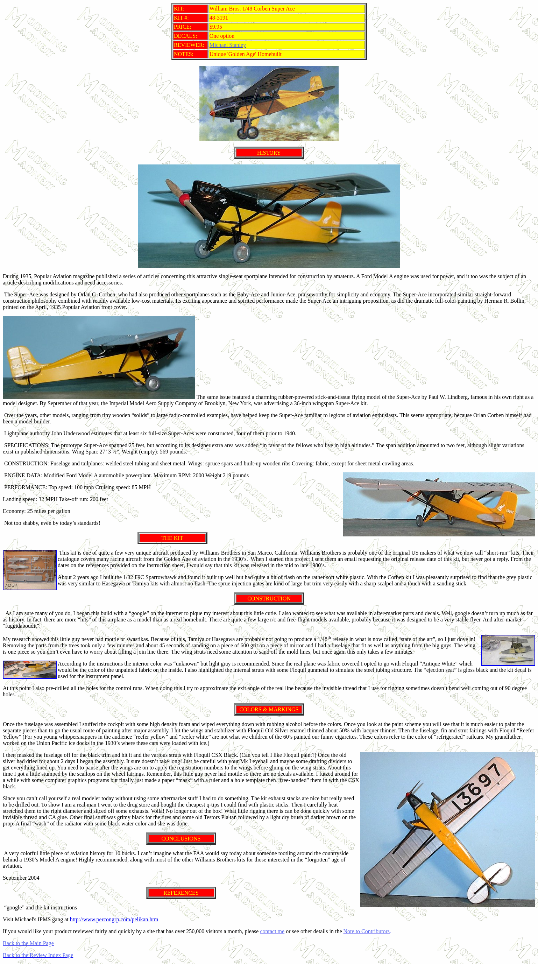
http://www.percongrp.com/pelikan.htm (114, 919)
